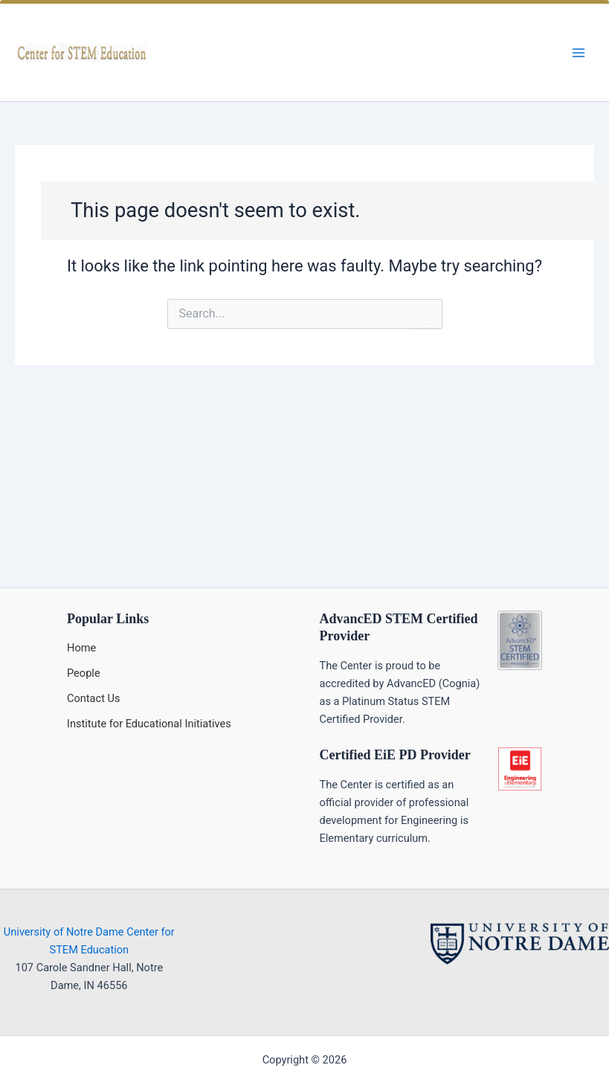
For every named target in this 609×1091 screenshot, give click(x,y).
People (83, 673)
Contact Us (93, 698)
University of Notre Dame (64, 932)
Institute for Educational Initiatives (149, 723)
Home (81, 647)
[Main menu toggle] (578, 52)
